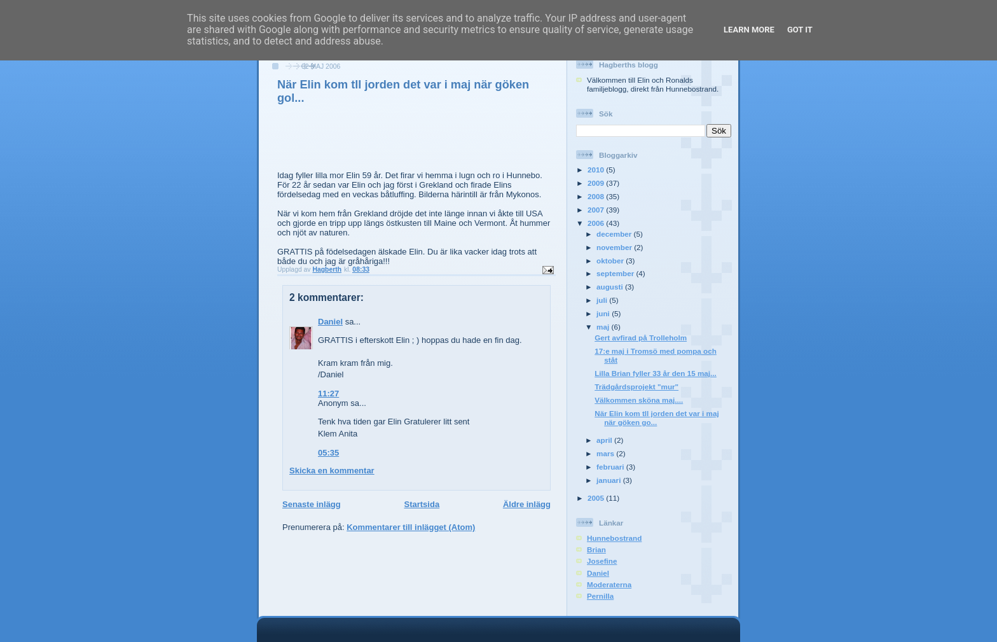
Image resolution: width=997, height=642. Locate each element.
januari (609, 480)
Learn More (749, 29)
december (614, 234)
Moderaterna (609, 584)
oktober (611, 260)
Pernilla (600, 596)
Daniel (330, 321)
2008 (597, 196)
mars (606, 453)
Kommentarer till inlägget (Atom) (411, 527)
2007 (597, 210)
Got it (800, 29)
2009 (597, 183)
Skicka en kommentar (332, 470)
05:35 (328, 452)
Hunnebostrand (614, 538)
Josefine (602, 561)
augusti (610, 287)
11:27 (328, 393)
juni (604, 313)
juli (602, 300)
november (615, 247)
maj (603, 327)
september (616, 273)
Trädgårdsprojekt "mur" (636, 386)
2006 (597, 223)
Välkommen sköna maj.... (639, 400)
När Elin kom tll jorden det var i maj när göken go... (657, 417)
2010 (597, 169)
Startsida (421, 504)
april (605, 440)
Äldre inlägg (527, 504)
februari (611, 467)
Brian (596, 549)
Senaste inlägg (311, 504)
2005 (597, 498)
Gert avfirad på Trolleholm (641, 337)
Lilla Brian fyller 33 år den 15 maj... (656, 373)
